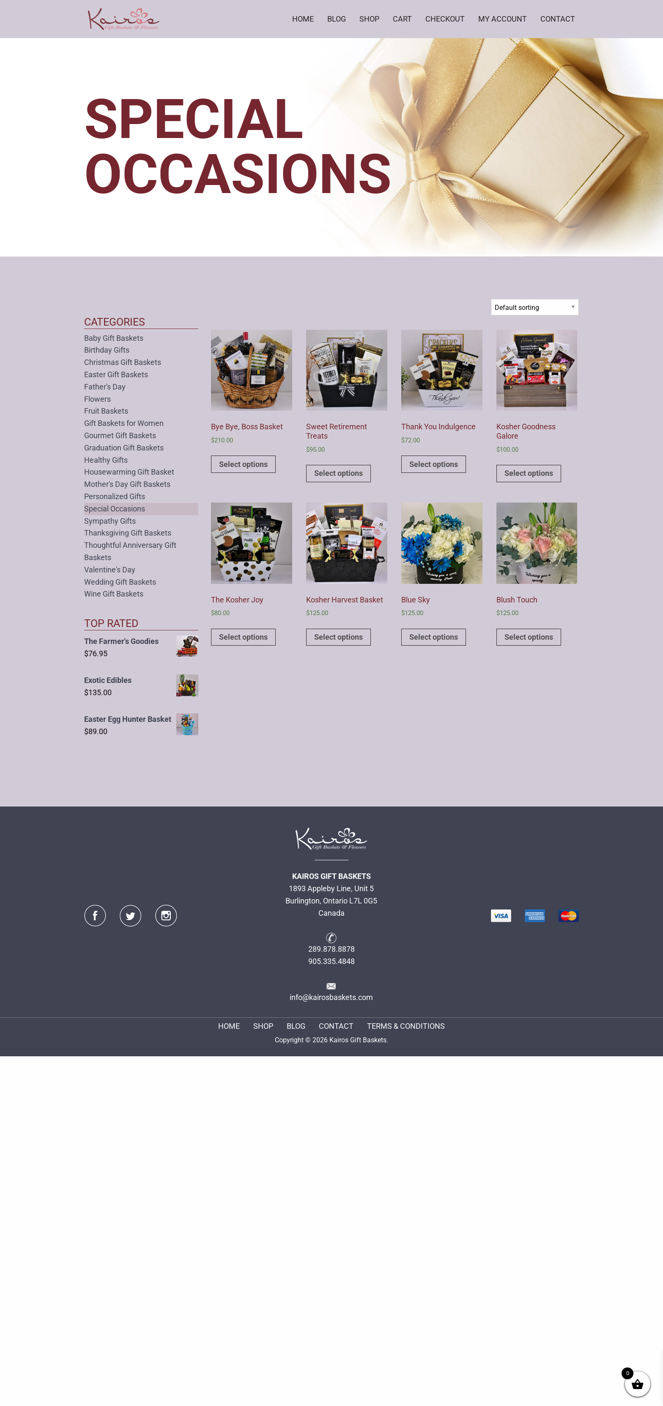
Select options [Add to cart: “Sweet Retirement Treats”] (338, 473)
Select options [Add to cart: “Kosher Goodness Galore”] (528, 473)
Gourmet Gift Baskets (120, 435)
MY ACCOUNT (502, 18)
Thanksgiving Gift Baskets (127, 532)
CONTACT (557, 18)
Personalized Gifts (114, 496)
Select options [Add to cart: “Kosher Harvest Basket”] (338, 637)
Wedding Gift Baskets (120, 581)
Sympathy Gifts (110, 521)
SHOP (369, 18)
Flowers (97, 399)
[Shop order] (535, 307)
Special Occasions (114, 508)
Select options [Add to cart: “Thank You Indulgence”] (433, 464)
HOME (303, 18)
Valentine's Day (109, 569)
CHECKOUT (445, 18)
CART (402, 18)
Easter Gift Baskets (116, 374)
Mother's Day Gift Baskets (127, 484)
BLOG (336, 18)
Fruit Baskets (106, 410)
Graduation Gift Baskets (124, 447)
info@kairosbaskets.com (331, 997)
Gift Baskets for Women (124, 423)
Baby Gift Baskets (113, 338)
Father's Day (105, 386)
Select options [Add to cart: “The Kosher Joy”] (243, 637)
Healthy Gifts (106, 460)
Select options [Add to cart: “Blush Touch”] (528, 637)
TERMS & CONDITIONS (406, 1026)
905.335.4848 (331, 961)
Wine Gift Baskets (113, 593)
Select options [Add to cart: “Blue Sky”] (433, 637)
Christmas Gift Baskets (122, 362)
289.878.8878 (331, 949)
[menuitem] (303, 19)
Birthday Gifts (106, 349)
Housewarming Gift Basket (129, 471)
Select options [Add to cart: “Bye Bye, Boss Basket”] (243, 464)
